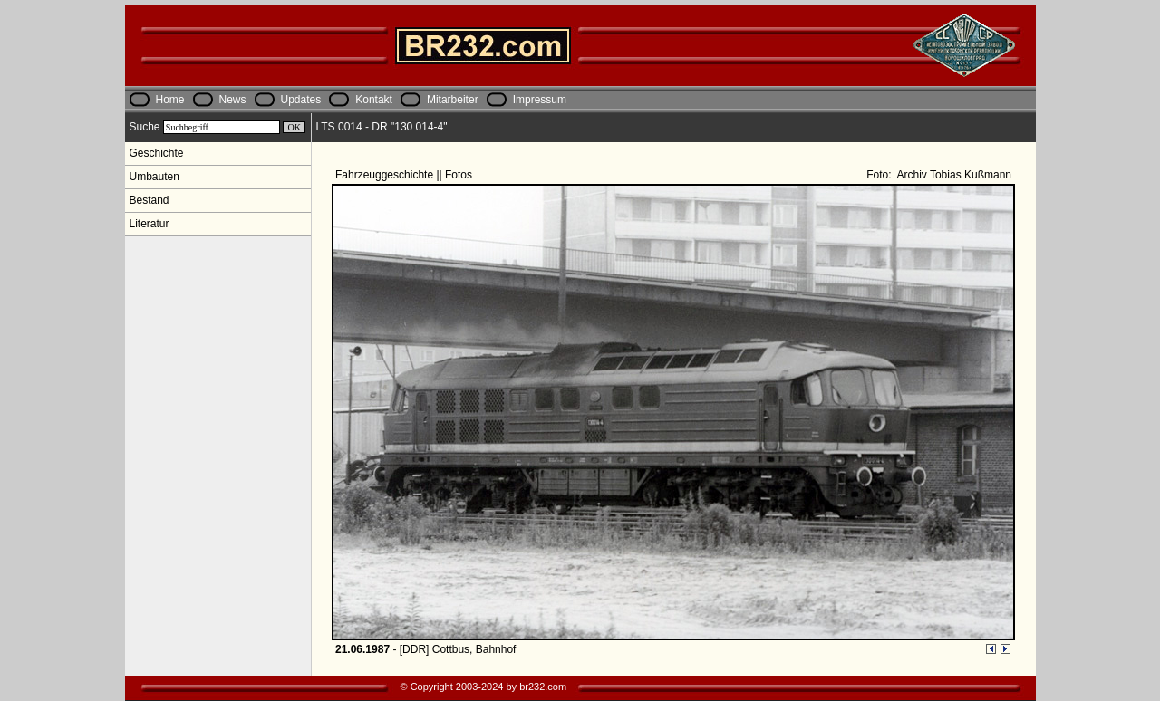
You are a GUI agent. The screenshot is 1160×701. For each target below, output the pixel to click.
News (232, 99)
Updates (301, 99)
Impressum (539, 99)
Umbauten (154, 176)
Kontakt (373, 99)
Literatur (149, 223)
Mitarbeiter (452, 99)
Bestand (149, 200)
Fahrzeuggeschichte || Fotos (405, 174)
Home (170, 99)
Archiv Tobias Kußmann (952, 174)
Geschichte (157, 153)
